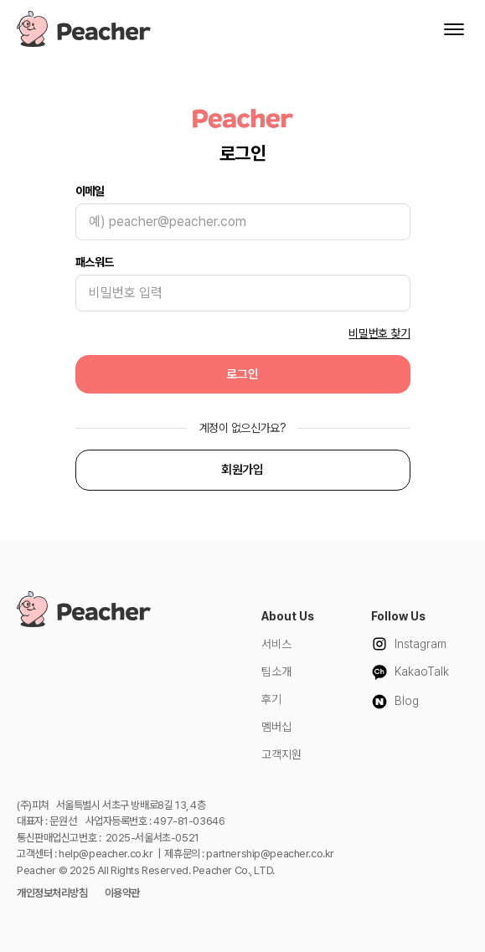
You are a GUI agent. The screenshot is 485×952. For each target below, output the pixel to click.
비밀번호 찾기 (379, 333)
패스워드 (94, 262)
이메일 (90, 191)
